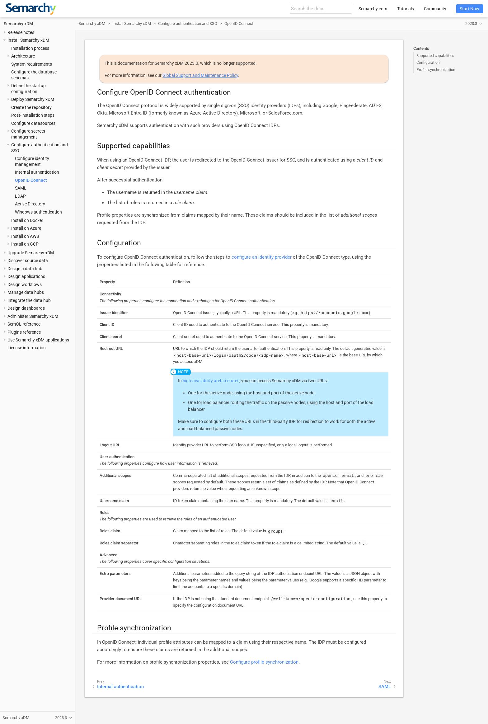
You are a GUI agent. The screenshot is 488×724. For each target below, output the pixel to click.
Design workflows (24, 284)
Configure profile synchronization (264, 662)
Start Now (469, 8)
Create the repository (31, 107)
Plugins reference (24, 332)
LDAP (20, 196)
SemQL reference (23, 324)
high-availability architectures (211, 380)
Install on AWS (25, 236)
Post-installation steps (32, 115)
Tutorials (405, 8)
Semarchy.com (373, 8)
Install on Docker (27, 220)
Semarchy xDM (18, 23)
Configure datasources (33, 123)
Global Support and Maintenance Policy (200, 75)
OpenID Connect (31, 180)
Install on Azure (26, 228)
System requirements (31, 64)
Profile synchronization (435, 70)
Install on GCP (25, 244)
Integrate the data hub (29, 300)
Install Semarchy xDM (28, 40)
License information (26, 347)
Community (435, 8)
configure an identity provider (262, 257)
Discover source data (27, 260)
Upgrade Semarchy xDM (30, 252)
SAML (20, 188)
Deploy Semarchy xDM (32, 99)
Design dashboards (26, 308)
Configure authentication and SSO (187, 23)
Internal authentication (37, 172)
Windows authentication (38, 211)
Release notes (20, 32)
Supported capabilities (435, 56)
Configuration (428, 62)
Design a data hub (24, 268)
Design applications (26, 276)
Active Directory (30, 203)
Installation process (30, 48)
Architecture (23, 56)
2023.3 (471, 23)
